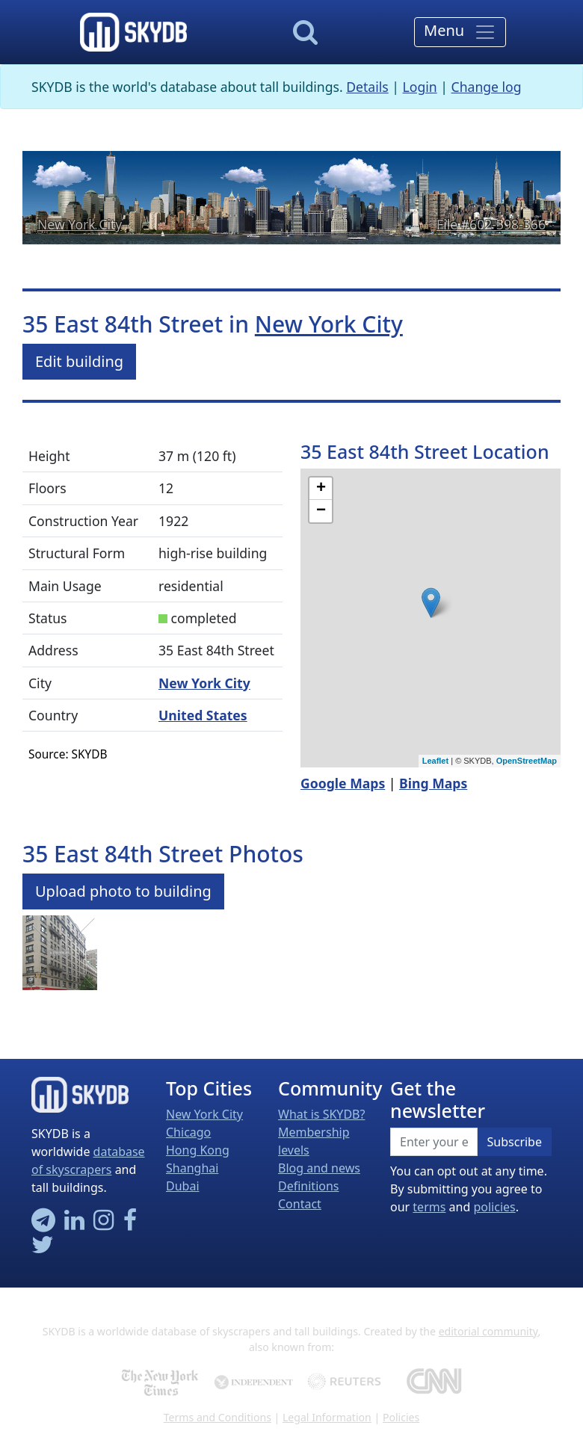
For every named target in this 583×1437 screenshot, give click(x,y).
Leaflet (435, 760)
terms (429, 1207)
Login (420, 87)
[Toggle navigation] (460, 32)
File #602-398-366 (491, 224)
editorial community (488, 1331)
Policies (401, 1417)
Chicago (188, 1132)
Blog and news (319, 1168)
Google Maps (342, 783)
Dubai (183, 1186)
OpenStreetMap (526, 760)
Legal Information (327, 1417)
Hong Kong (197, 1150)
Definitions (308, 1186)
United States (202, 715)
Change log (486, 87)
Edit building (79, 361)
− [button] (321, 511)
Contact (299, 1204)
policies (494, 1207)
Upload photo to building (123, 891)
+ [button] (321, 489)
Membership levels (314, 1141)
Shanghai (192, 1168)
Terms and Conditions (217, 1417)
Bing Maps (433, 783)
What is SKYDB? (321, 1114)
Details (367, 87)
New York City (79, 224)
